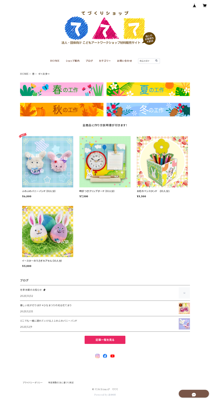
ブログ (89, 60)
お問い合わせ (124, 60)
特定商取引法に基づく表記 (61, 382)
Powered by (105, 395)
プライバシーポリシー (33, 382)
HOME (54, 60)
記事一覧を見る (105, 340)
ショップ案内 (73, 60)
